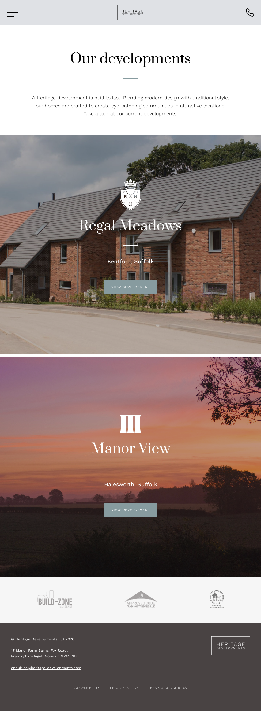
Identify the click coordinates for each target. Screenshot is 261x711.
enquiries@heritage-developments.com (46, 668)
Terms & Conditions (167, 688)
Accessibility (87, 688)
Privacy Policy (124, 688)
